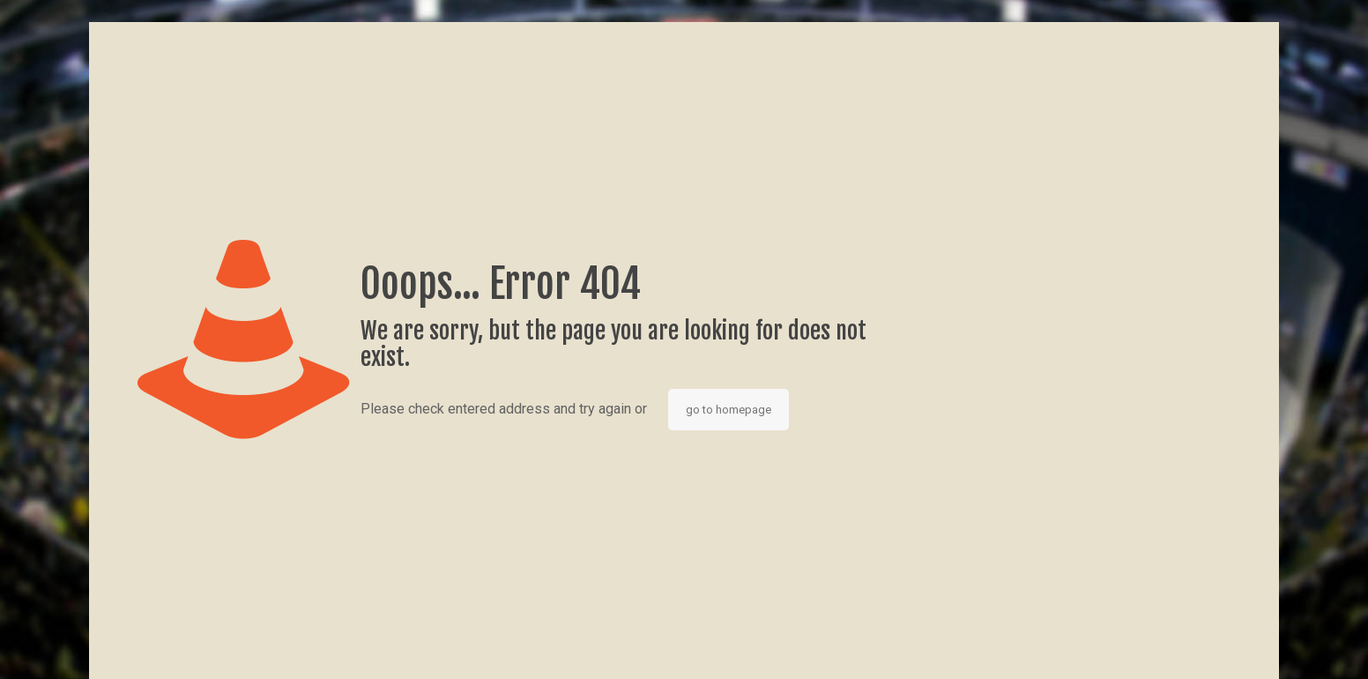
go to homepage (728, 409)
